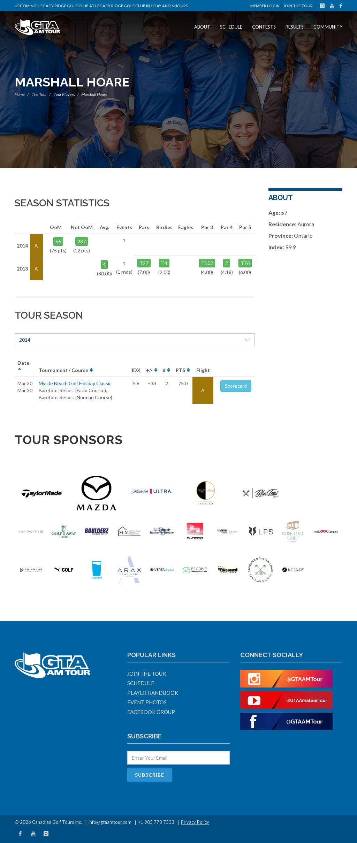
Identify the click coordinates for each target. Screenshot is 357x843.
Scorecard (236, 386)
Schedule (231, 27)
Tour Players (64, 94)
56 (58, 241)
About (202, 27)
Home (20, 94)
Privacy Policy (195, 822)
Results (295, 27)
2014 (134, 340)
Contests (264, 27)
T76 (245, 263)
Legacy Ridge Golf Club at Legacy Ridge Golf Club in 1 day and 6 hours (113, 5)
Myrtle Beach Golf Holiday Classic (75, 383)
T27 (144, 263)
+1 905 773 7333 (156, 822)
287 (81, 241)
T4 (164, 263)
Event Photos (147, 702)
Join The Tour (298, 5)
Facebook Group (151, 712)
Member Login (265, 5)
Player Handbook (152, 693)
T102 (207, 263)
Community (327, 27)
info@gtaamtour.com (110, 822)
